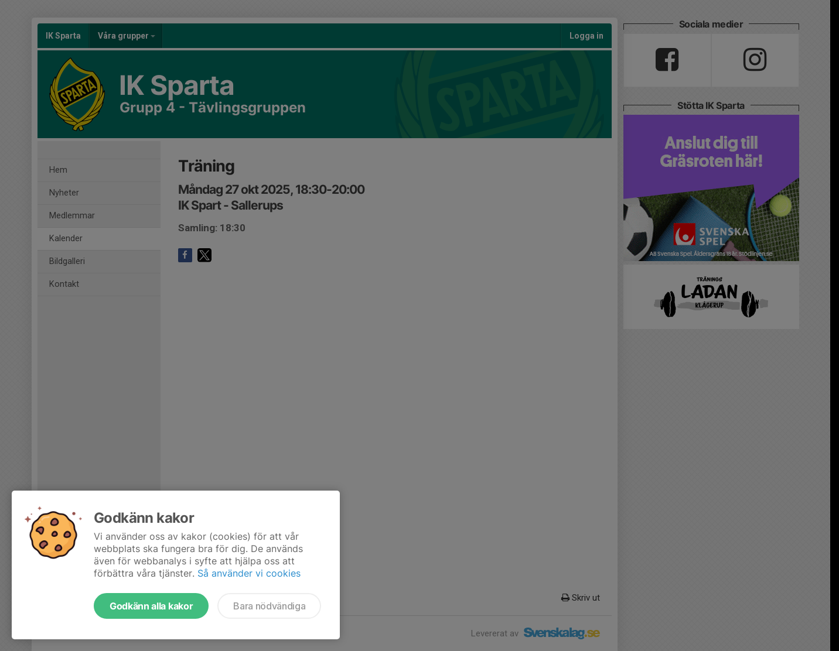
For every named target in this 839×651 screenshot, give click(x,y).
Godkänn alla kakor (151, 606)
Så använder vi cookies (249, 573)
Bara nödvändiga (269, 606)
